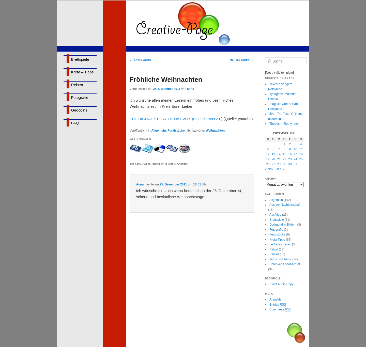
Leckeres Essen (280, 244)
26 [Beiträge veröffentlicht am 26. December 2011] (267, 164)
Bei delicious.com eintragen (160, 149)
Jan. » (280, 169)
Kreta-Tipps (277, 239)
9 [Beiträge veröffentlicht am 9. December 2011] (290, 149)
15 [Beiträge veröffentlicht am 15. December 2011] (284, 154)
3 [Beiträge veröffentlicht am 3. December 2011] (295, 144)
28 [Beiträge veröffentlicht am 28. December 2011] (279, 164)
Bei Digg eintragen (172, 149)
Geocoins (79, 110)
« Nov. (269, 169)
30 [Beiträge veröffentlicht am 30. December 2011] (290, 164)
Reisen (77, 85)
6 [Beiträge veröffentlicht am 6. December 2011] (273, 149)
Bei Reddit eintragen (184, 149)
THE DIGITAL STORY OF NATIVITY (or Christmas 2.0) (176, 119)
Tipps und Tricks (280, 259)
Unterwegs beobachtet (284, 264)
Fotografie (79, 97)
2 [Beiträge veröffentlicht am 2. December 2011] (290, 144)
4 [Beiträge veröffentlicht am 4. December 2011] (301, 144)
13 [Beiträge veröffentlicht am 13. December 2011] (273, 154)
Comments (280, 309)
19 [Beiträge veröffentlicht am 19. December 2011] (267, 159)
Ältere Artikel (141, 60)
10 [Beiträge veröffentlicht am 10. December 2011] (295, 149)
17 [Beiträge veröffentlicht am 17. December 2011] (295, 154)
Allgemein (158, 130)
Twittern (148, 149)
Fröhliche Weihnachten (166, 79)
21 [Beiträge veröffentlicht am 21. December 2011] (279, 159)
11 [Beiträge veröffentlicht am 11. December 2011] (300, 149)
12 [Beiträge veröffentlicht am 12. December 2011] (267, 154)
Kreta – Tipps (82, 72)
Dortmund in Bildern (282, 224)
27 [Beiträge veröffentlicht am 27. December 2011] (273, 164)
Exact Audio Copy (281, 284)
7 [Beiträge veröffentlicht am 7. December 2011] (279, 149)
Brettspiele (80, 59)
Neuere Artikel (242, 60)
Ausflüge (275, 214)
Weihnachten (215, 130)
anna (190, 89)
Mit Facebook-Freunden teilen (136, 149)
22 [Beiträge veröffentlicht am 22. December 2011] (284, 159)
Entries (277, 305)
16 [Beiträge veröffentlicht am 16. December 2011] (290, 154)
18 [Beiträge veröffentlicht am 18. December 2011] (300, 154)
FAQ (75, 123)
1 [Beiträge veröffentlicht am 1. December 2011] (284, 144)
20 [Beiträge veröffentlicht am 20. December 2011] (273, 159)
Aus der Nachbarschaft (284, 205)
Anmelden (276, 299)
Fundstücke (176, 130)
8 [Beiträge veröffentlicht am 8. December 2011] (284, 149)
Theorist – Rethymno (283, 123)
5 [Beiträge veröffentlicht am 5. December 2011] (268, 149)
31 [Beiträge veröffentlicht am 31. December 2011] (295, 164)
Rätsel (273, 249)
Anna (140, 184)
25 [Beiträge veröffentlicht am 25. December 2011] (300, 159)
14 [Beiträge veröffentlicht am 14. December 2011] (279, 154)
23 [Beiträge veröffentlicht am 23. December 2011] (290, 159)
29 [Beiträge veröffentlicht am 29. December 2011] (284, 164)
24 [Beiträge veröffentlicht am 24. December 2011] (295, 159)
